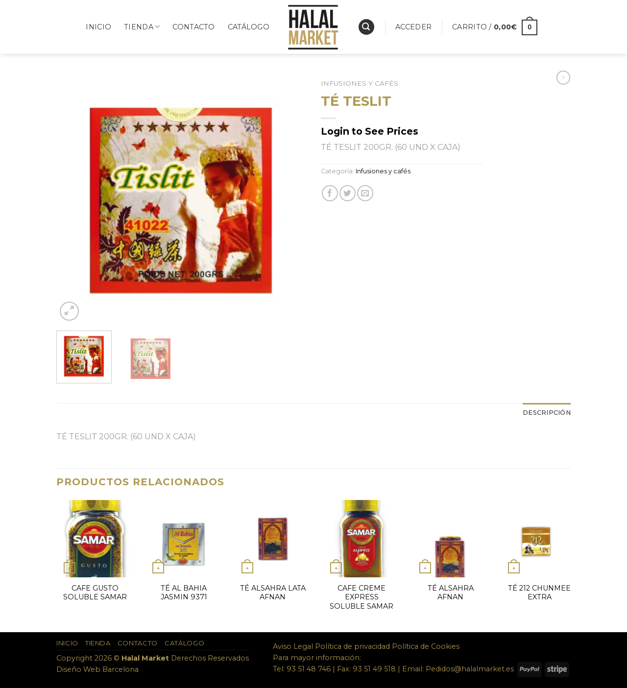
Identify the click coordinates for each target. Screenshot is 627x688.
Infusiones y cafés (359, 83)
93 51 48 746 (309, 668)
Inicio (98, 27)
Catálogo (248, 27)
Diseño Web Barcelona (97, 669)
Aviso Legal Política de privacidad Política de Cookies (366, 646)
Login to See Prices (369, 131)
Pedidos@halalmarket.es (470, 668)
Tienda (142, 26)
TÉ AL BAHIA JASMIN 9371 (184, 593)
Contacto (193, 27)
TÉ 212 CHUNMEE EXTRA (539, 593)
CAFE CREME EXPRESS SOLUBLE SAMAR (361, 597)
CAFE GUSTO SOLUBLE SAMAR (95, 593)
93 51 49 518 (374, 668)
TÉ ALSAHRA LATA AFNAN (273, 593)
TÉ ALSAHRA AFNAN (451, 593)
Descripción (547, 412)
